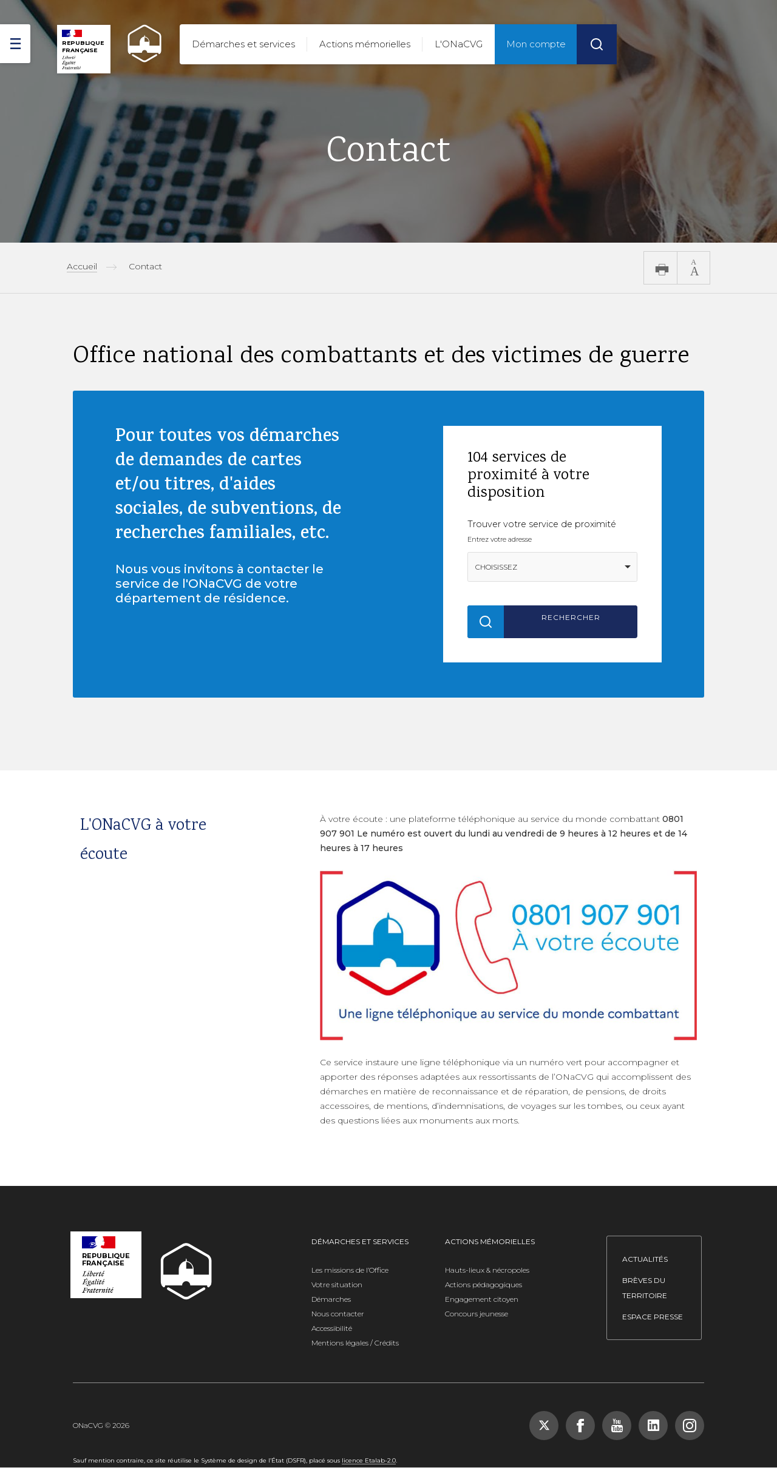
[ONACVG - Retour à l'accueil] (139, 43)
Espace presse (652, 1316)
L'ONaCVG (459, 44)
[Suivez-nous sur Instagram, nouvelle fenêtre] (689, 1425)
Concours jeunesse (476, 1313)
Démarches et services (243, 44)
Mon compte (536, 44)
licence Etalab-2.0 (369, 1460)
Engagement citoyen (481, 1299)
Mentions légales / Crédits (355, 1342)
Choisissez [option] (496, 566)
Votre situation (336, 1284)
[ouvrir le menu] (15, 43)
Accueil (82, 266)
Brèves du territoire (644, 1288)
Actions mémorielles (364, 44)
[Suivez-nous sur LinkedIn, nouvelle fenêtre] (653, 1425)
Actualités (645, 1259)
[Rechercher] (597, 44)
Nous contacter (337, 1313)
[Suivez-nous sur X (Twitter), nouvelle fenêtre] (543, 1425)
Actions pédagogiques (483, 1284)
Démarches (331, 1299)
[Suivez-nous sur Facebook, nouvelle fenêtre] (580, 1425)
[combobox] (552, 567)
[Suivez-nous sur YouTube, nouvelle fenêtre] (616, 1425)
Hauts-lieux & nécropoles (487, 1269)
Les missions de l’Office (349, 1269)
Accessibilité (331, 1328)
